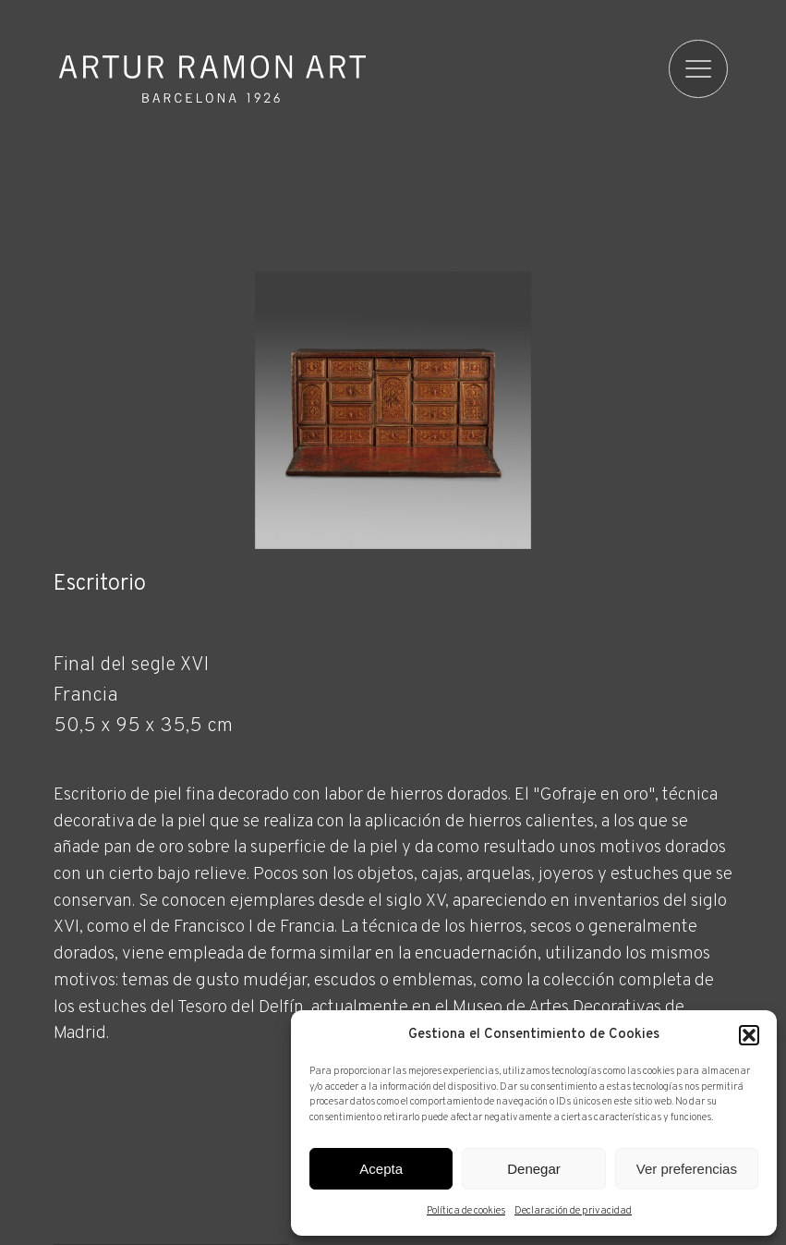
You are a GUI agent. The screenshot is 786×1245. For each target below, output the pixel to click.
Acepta (381, 1169)
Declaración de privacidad (573, 1210)
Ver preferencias (686, 1169)
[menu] (699, 69)
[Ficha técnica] (393, 912)
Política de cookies (466, 1210)
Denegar (534, 1169)
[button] (749, 1035)
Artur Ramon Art (212, 79)
